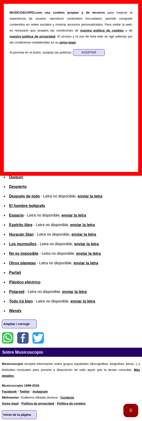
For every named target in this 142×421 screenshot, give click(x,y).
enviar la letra (90, 196)
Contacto (67, 397)
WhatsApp (7, 338)
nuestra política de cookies (102, 30)
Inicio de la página (17, 414)
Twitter (38, 338)
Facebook (23, 338)
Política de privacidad (37, 403)
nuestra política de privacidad (32, 36)
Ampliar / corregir (16, 324)
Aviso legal (10, 403)
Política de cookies (71, 403)
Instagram (40, 391)
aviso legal (67, 42)
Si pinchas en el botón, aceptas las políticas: (41, 52)
